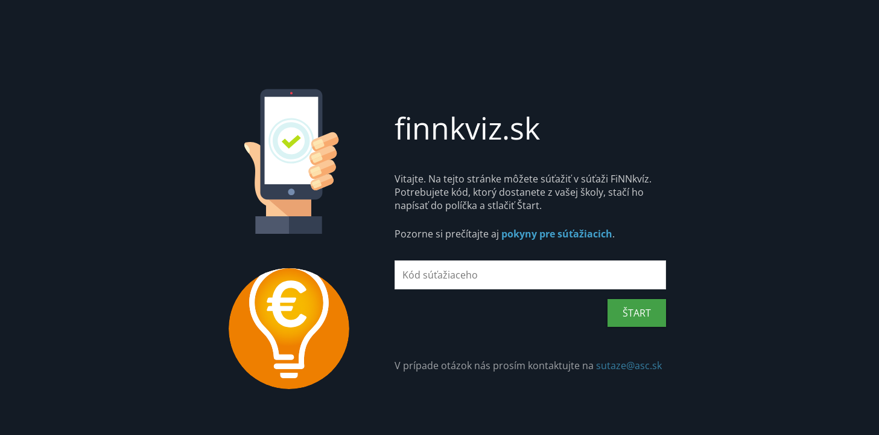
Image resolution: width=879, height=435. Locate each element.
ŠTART (637, 313)
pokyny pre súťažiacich (556, 233)
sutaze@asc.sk (629, 365)
